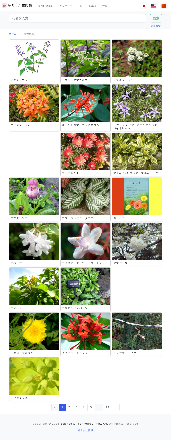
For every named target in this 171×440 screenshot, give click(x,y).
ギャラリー (66, 5)
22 (107, 407)
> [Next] (116, 407)
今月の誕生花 (45, 5)
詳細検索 (156, 25)
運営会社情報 (85, 430)
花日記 (92, 5)
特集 (104, 5)
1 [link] (62, 407)
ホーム (13, 33)
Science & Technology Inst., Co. (84, 423)
